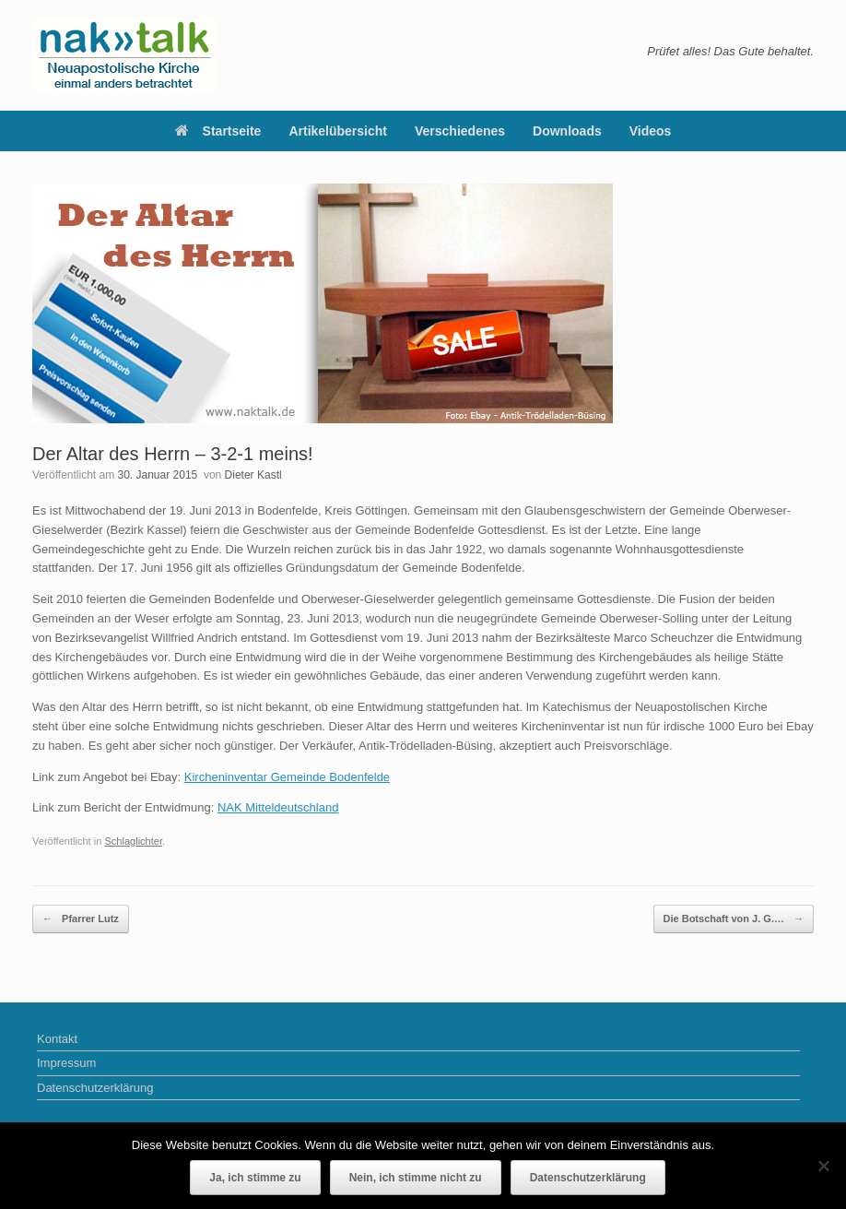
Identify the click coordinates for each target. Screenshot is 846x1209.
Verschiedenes (460, 131)
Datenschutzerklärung (95, 1088)
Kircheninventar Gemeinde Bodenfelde (287, 777)
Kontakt (57, 1039)
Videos (650, 131)
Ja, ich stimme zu (254, 1177)
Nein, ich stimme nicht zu (415, 1177)
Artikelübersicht (337, 131)
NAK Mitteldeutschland (278, 807)
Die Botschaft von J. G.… (734, 919)
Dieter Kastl (253, 474)
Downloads (567, 131)
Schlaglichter (133, 841)
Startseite (218, 131)
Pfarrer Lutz (80, 919)
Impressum (66, 1063)
